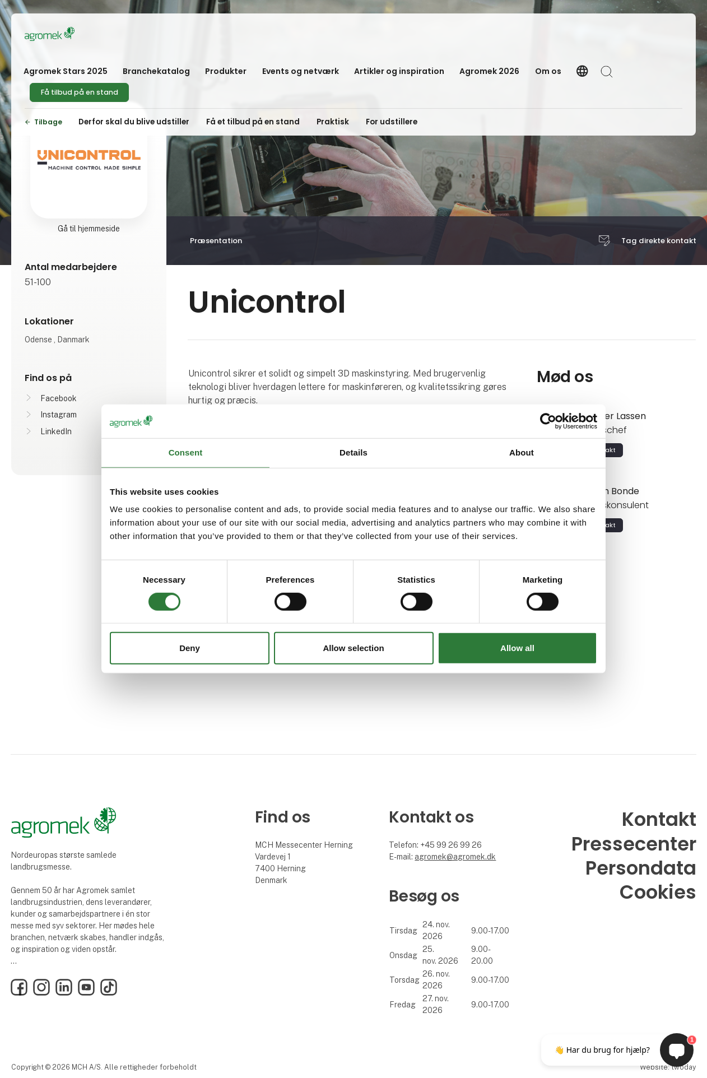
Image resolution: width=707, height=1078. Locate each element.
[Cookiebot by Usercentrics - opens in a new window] (548, 421)
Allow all (517, 648)
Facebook (58, 398)
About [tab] (521, 452)
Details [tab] (353, 452)
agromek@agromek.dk (455, 856)
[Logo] (69, 34)
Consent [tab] (186, 452)
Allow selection (353, 648)
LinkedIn (56, 431)
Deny (189, 648)
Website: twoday (668, 1067)
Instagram (58, 414)
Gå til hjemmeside (89, 228)
